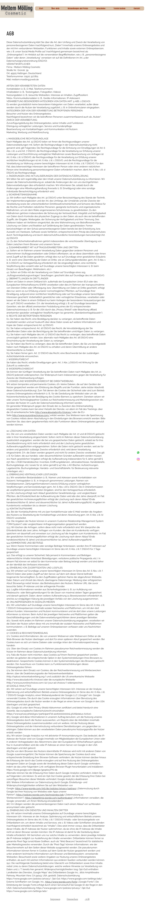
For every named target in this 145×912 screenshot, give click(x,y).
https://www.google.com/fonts (61, 881)
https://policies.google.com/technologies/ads (40, 794)
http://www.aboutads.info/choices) (25, 679)
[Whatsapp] (138, 452)
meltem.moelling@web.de (25, 79)
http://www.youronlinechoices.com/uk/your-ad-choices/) (37, 682)
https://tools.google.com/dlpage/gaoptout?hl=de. (32, 770)
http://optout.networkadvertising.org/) (26, 676)
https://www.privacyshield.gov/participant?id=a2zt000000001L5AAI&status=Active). (49, 714)
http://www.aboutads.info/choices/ (53, 412)
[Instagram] (138, 459)
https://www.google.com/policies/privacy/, (29, 878)
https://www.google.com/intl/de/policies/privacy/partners (45, 788)
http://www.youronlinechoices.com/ (31, 415)
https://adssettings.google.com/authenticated (48, 798)
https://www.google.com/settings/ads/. (82, 878)
